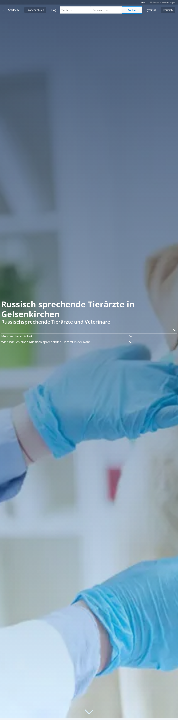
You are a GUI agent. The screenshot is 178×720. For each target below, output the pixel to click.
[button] (174, 330)
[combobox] (75, 10)
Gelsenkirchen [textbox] (101, 10)
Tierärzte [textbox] (66, 10)
